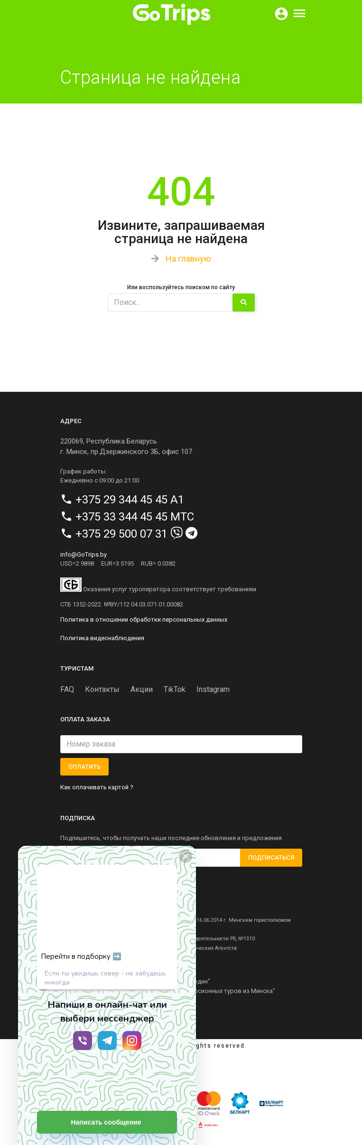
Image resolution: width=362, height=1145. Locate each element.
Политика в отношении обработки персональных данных (143, 619)
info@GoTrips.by (83, 554)
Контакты (102, 689)
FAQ (67, 689)
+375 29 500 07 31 (121, 533)
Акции (141, 689)
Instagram (213, 689)
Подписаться (271, 857)
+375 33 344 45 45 (121, 516)
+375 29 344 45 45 (121, 499)
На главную (188, 259)
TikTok (175, 689)
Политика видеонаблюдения (102, 638)
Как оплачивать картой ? (96, 787)
